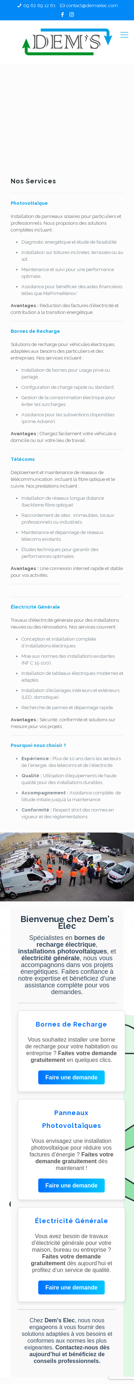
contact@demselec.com (92, 5)
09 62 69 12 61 (39, 5)
